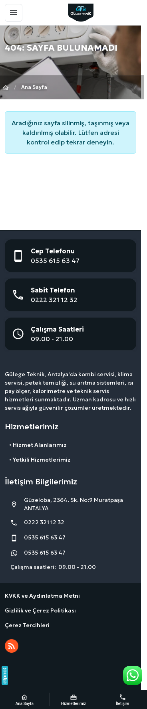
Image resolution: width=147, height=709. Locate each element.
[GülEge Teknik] (81, 13)
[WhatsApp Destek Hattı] (132, 675)
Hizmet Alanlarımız (40, 444)
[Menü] (13, 13)
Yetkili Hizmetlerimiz (42, 459)
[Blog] (11, 646)
